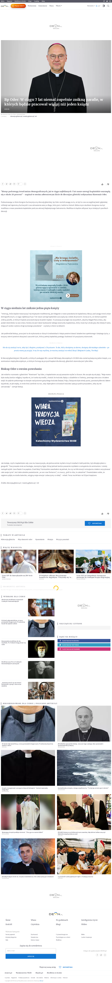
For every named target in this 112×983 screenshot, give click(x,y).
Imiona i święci (35, 940)
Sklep (43, 1)
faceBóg (36, 1)
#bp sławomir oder (25, 539)
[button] (103, 5)
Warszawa (90, 5)
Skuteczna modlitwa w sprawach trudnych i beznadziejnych (12, 600)
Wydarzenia (32, 6)
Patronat (65, 978)
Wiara (51, 6)
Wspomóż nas (95, 523)
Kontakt (33, 978)
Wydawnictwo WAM (24, 973)
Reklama (46, 978)
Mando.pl (39, 973)
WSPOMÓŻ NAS (66, 967)
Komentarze (42, 6)
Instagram (110, 1)
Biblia (2, 1)
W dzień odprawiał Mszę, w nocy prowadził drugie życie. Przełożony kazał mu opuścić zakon (13, 622)
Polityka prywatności (23, 978)
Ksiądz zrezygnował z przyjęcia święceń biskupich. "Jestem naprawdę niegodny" (25, 789)
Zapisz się (30, 956)
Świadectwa (34, 937)
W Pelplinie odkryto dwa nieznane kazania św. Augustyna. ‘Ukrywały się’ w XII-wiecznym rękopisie (55, 577)
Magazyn (9, 1)
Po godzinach (62, 920)
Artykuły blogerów (11, 937)
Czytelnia (35, 924)
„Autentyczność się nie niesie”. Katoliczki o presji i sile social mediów (12, 684)
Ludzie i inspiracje (86, 937)
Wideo (84, 924)
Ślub (7, 940)
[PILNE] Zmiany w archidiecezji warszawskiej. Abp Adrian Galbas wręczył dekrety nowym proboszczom (81, 833)
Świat (8, 920)
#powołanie (39, 539)
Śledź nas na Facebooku (69, 641)
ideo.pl (41, 981)
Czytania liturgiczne (62, 934)
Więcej (58, 6)
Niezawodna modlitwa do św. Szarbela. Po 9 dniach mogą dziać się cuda (14, 642)
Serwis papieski (10, 934)
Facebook (97, 955)
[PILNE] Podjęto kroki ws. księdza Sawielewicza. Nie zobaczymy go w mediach (28, 877)
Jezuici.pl (8, 973)
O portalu (7, 978)
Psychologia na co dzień (63, 937)
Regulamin (14, 978)
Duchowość (34, 934)
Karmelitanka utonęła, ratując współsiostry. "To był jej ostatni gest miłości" (83, 788)
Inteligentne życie (89, 920)
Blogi (29, 1)
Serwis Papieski (6, 579)
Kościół (6, 109)
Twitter (107, 1)
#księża (50, 539)
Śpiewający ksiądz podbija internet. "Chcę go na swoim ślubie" (22, 832)
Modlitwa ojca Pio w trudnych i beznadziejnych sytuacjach (12, 662)
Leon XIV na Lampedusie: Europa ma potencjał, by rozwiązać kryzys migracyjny (93, 576)
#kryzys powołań (62, 539)
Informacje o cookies (55, 978)
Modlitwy (58, 940)
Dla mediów (40, 978)
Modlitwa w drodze (20, 1)
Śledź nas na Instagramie (69, 649)
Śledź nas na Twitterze (69, 645)
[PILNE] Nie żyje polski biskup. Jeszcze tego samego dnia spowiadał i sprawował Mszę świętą (80, 744)
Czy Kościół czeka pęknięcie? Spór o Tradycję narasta (75, 877)
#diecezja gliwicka (8, 539)
